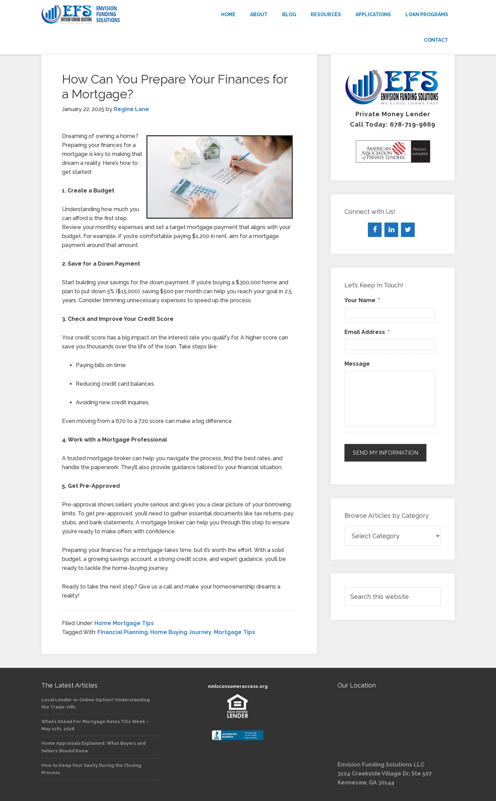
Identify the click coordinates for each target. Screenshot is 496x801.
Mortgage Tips (234, 632)
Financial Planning (122, 632)
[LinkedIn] (391, 229)
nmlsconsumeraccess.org (238, 686)
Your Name (362, 300)
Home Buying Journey (180, 632)
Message (357, 363)
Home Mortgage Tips (124, 623)
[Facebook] (375, 229)
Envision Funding (103, 14)
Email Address (367, 332)
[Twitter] (408, 229)
